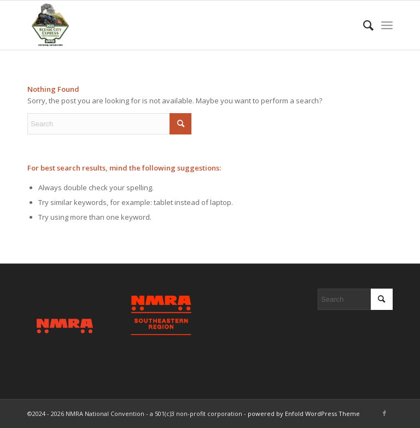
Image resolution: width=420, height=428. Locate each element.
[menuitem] (363, 25)
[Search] (363, 25)
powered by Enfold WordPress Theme (304, 413)
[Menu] (387, 25)
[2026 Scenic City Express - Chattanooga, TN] (50, 25)
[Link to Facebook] (384, 413)
